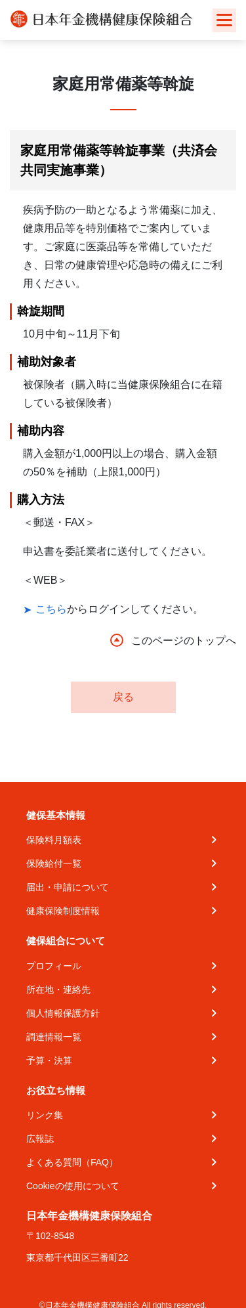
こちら (51, 609)
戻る (123, 697)
